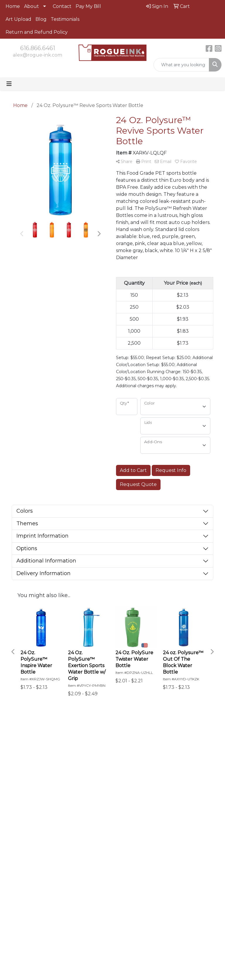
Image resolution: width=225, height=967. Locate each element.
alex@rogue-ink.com (37, 55)
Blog (41, 19)
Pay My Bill (88, 6)
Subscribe (19, 855)
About (31, 6)
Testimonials (65, 19)
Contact (62, 6)
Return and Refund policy (125, 784)
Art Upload (18, 19)
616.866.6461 (37, 48)
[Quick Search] (181, 65)
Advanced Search (154, 745)
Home (13, 6)
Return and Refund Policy (37, 32)
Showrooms (154, 756)
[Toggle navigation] (9, 84)
